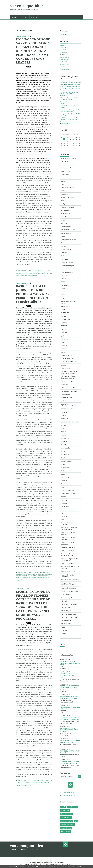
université (64, 503)
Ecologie (63, 246)
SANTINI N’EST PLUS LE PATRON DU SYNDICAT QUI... (70, 718)
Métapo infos (66, 123)
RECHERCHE (65, 412)
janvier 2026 (63, 55)
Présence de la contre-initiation (69, 98)
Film (62, 298)
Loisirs (63, 349)
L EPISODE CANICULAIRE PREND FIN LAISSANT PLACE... (69, 675)
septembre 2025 (64, 64)
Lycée (63, 352)
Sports (63, 464)
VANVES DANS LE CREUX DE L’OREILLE (70, 708)
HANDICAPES (65, 313)
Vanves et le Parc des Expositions (67, 576)
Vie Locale (64, 601)
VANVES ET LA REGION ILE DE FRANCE (69, 538)
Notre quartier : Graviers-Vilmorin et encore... (70, 89)
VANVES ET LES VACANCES (69, 591)
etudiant (63, 279)
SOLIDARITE (65, 454)
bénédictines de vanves (67, 824)
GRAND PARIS (65, 306)
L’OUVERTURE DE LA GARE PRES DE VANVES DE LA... (69, 762)
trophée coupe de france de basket (35, 782)
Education (64, 253)
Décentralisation (66, 227)
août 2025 (63, 67)
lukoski (18, 785)
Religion (63, 415)
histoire (63, 316)
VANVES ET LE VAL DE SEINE (70, 580)
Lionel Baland (73, 119)
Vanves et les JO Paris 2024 (69, 588)
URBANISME (65, 507)
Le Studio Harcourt (65, 106)
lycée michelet (64, 810)
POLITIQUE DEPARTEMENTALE (67, 405)
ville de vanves (47, 572)
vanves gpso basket (27, 272)
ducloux (24, 784)
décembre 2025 (64, 57)
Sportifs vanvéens (66, 461)
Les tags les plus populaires (58, 862)
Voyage (63, 633)
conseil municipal (65, 817)
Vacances (64, 516)
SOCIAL (63, 451)
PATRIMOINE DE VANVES (69, 388)
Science (63, 432)
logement (64, 345)
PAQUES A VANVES (67, 381)
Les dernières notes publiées (47, 862)
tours (63, 487)
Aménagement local (67, 165)
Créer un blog (43, 861)
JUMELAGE (64, 339)
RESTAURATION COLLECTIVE (70, 422)
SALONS (63, 425)
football (62, 807)
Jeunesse (64, 332)
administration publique (68, 158)
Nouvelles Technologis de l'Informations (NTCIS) (69, 377)
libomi (28, 784)
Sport (36, 572)
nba (39, 575)
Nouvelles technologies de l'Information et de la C (69, 372)
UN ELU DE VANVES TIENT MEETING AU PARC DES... (69, 687)
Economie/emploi (66, 249)
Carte (62, 644)
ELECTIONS (64, 259)
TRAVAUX (64, 500)
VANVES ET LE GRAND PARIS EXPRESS (70, 567)
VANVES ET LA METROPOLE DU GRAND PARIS (69, 528)
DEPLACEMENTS (66, 233)
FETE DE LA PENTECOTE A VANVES (69, 752)
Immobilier (64, 323)
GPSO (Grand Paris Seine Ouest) (68, 302)
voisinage (64, 630)
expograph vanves (65, 828)
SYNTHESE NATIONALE (67, 94)
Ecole (63, 243)
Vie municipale (65, 607)
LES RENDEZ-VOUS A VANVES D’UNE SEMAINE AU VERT (70, 663)
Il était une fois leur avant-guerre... (70, 122)
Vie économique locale (68, 598)
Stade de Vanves (39, 270)
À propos (34, 17)
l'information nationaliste (72, 84)
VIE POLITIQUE (66, 611)
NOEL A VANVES (66, 368)
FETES (63, 295)
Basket (63, 181)
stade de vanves (24, 574)
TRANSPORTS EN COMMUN (69, 494)
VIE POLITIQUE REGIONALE (69, 617)
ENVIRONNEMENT (67, 272)
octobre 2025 (63, 62)
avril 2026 (63, 47)
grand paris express (66, 821)
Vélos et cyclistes (66, 594)
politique (64, 401)
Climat (63, 200)
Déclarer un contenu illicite (25, 864)
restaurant (64, 419)
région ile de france (66, 814)
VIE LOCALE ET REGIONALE (69, 604)
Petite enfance (65, 394)
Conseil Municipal (66, 217)
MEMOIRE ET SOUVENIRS (69, 362)
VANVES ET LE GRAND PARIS (70, 564)
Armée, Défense (66, 171)
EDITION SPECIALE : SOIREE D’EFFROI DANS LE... (70, 741)
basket (18, 574)
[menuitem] (14, 17)
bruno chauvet (33, 574)
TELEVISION (65, 477)
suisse (63, 474)
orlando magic (44, 575)
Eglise (63, 256)
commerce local (66, 210)
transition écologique (67, 490)
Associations (65, 174)
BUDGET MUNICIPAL (67, 187)
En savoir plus (78, 866)
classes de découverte (67, 197)
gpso (43, 577)
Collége (63, 204)
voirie (63, 627)
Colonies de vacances (67, 207)
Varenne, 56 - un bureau (67, 102)
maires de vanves (66, 355)
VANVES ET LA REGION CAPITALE (68, 533)
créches (63, 220)
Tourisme (64, 484)
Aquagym (63, 114)
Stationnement (65, 471)
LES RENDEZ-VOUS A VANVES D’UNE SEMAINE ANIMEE (69, 730)
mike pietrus (34, 575)
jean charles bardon (36, 577)
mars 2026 (63, 50)
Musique (64, 365)
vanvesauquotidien (27, 5)
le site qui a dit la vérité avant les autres (69, 110)
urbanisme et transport (68, 510)
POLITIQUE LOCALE (67, 409)
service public (65, 448)
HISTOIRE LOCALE (67, 319)
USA (62, 513)
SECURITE (64, 435)
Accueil (14, 17)
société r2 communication (23, 577)
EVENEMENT (65, 285)
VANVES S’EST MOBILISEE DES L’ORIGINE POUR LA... (69, 697)
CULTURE (64, 223)
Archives (24, 17)
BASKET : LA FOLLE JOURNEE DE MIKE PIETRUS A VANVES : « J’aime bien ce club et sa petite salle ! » (32, 294)
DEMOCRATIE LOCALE (68, 230)
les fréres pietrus (26, 785)
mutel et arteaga (35, 784)
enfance (63, 269)
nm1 (34, 272)
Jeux (62, 336)
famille (63, 292)
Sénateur (64, 441)
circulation (64, 194)
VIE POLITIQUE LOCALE (68, 614)
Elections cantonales (67, 262)
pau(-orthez (44, 784)
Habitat (63, 310)
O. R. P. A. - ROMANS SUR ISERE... (70, 114)
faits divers (64, 288)
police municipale (66, 397)
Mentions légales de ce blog (36, 864)
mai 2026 (62, 45)
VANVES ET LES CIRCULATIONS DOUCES (68, 584)
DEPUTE (63, 236)
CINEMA (63, 191)
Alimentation (65, 161)
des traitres (63, 110)
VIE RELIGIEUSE (66, 624)
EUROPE (63, 282)
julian (49, 784)
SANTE (63, 428)
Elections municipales (67, 266)
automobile (64, 178)
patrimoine (64, 384)
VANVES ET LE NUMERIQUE (69, 572)
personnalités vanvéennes (69, 391)
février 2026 (63, 52)
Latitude (62, 103)
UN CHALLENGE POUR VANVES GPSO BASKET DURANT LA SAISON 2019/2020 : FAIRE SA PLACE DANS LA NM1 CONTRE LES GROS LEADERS (33, 50)
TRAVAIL (64, 497)
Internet (63, 329)
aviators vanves (26, 575)
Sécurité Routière (66, 438)
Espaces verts (65, 275)
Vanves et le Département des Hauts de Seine (70, 559)
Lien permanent (21, 270)
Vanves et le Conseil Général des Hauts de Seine (69, 554)
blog (71, 864)
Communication (66, 213)
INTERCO (64, 326)
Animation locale (66, 168)
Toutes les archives (65, 69)
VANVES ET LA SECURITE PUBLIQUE (69, 543)
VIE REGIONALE (66, 620)
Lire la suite (63, 34)
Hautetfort (50, 861)
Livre (63, 342)
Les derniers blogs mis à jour (34, 862)
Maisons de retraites (67, 358)
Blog (62, 184)
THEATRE (64, 480)
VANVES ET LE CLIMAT (68, 550)
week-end (64, 637)
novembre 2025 (64, 59)
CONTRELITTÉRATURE (66, 99)
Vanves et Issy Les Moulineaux (66, 523)
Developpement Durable (68, 240)
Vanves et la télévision (68, 547)
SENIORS (64, 445)
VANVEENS (64, 520)
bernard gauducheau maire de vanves (32, 579)
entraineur (33, 275)
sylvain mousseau (25, 275)
